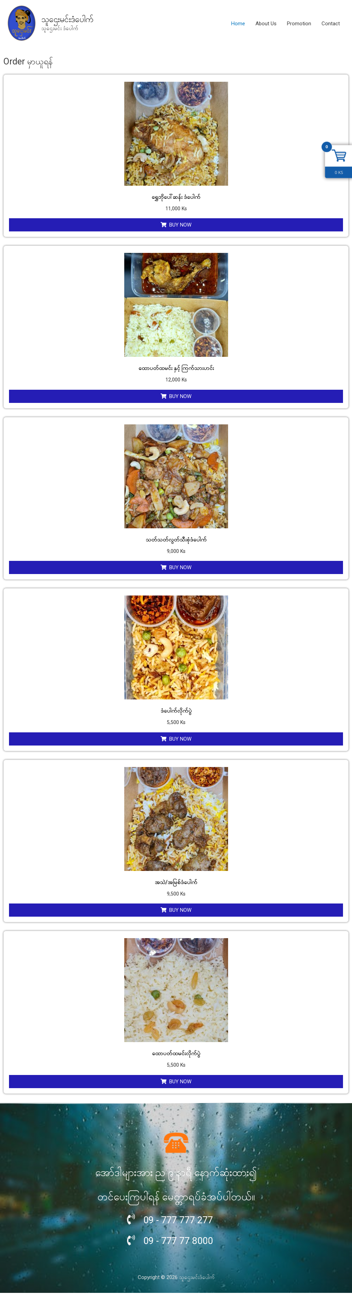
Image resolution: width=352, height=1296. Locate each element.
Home (238, 23)
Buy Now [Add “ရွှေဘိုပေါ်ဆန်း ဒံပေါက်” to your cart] (180, 225)
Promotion (299, 23)
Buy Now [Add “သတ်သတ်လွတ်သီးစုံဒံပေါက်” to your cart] (180, 569)
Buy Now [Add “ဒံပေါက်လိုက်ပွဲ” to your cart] (180, 741)
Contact (331, 23)
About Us (266, 23)
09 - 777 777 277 (182, 1222)
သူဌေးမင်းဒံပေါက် (69, 19)
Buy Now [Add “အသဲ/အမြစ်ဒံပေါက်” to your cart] (180, 912)
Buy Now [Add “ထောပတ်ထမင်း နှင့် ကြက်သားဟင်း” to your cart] (180, 397)
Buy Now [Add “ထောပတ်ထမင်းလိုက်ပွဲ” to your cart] (180, 1084)
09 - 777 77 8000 (182, 1243)
